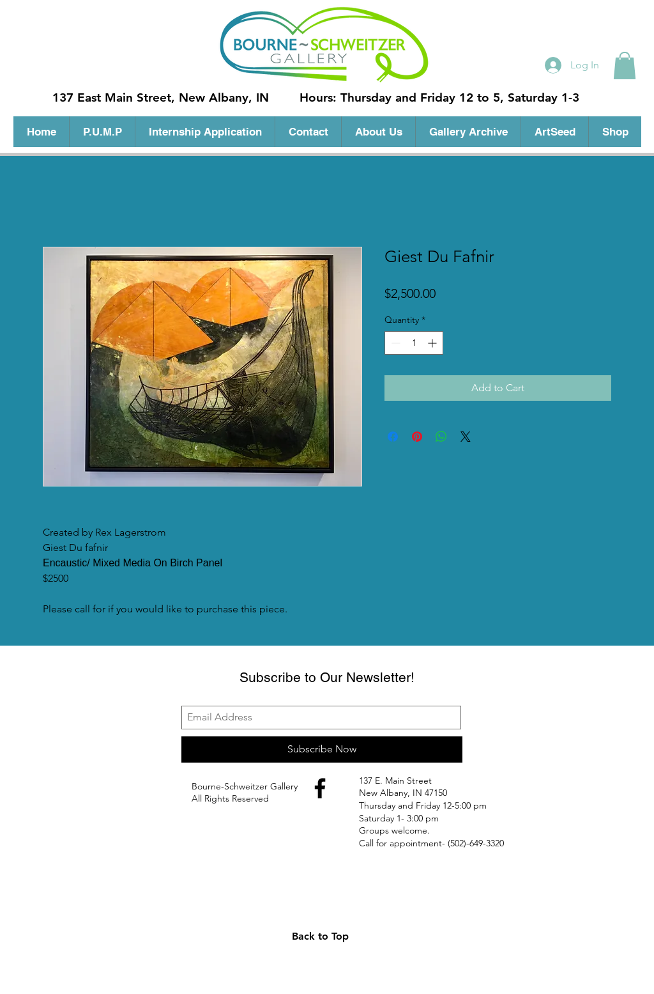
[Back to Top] (320, 936)
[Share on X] (465, 436)
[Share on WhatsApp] (441, 436)
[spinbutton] (413, 343)
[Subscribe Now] (321, 749)
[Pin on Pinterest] (417, 436)
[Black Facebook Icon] (320, 788)
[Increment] (433, 343)
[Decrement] (394, 343)
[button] (624, 65)
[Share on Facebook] (392, 436)
